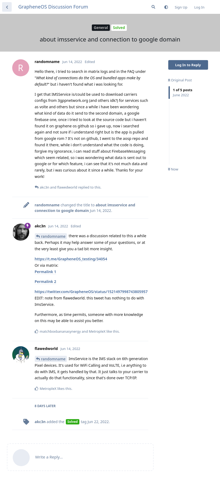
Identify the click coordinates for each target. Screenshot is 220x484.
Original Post (180, 80)
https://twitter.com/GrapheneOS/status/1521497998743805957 (91, 291)
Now (173, 169)
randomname (53, 236)
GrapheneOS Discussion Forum (53, 6)
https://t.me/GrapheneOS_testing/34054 (71, 258)
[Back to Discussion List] (7, 7)
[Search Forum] (153, 7)
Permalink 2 (45, 281)
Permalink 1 (45, 271)
